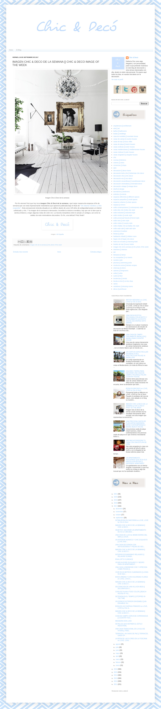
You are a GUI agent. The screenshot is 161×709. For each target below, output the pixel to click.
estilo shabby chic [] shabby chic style (126, 226)
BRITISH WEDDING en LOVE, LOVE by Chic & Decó (136, 301)
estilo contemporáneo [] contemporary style (128, 207)
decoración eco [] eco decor (123, 178)
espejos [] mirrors (119, 205)
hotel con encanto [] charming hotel (125, 242)
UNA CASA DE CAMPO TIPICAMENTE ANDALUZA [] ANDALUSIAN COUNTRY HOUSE (136, 337)
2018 (116, 503)
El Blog (18, 50)
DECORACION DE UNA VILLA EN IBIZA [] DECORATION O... (130, 587)
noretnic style (118, 260)
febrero (118, 662)
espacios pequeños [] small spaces (125, 199)
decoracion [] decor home (122, 170)
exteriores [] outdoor (120, 231)
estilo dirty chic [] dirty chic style (124, 210)
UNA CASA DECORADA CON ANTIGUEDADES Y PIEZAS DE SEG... (130, 545)
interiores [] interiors (120, 249)
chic (114, 157)
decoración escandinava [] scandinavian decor (129, 181)
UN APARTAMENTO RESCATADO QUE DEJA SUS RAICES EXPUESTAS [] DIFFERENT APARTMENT (136, 460)
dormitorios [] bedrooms (121, 192)
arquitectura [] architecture (122, 126)
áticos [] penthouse (119, 289)
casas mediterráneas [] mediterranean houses (129, 149)
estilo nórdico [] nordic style (122, 215)
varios (115, 284)
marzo (118, 659)
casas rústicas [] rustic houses (123, 152)
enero (118, 665)
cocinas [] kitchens (119, 160)
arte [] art (116, 128)
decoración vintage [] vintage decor (125, 186)
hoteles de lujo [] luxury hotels (123, 244)
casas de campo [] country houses (125, 139)
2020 (116, 497)
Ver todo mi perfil (117, 79)
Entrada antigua (95, 252)
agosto (118, 644)
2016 (116, 669)
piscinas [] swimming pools (122, 263)
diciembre (119, 509)
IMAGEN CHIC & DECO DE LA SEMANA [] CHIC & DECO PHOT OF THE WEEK (137, 406)
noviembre (119, 511)
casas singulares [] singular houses (125, 155)
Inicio (11, 50)
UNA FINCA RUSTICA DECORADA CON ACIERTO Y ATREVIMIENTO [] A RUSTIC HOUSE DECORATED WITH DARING (136, 319)
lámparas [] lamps (119, 255)
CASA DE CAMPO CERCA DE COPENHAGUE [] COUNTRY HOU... (131, 617)
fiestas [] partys (118, 234)
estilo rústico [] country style (123, 223)
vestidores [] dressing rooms (123, 286)
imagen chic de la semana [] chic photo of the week (46, 245)
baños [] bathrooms (120, 131)
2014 (116, 675)
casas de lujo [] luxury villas (122, 141)
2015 (116, 672)
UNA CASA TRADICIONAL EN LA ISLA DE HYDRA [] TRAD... (130, 630)
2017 (116, 506)
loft (114, 252)
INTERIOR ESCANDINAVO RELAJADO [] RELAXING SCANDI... (129, 555)
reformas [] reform (119, 268)
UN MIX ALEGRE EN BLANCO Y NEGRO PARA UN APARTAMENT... (129, 563)
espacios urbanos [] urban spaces (125, 202)
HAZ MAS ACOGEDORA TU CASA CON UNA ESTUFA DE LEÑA (136, 442)
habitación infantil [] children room (125, 236)
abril (117, 656)
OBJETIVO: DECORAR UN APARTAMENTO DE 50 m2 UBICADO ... (130, 531)
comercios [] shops (119, 165)
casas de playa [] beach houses (124, 144)
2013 (116, 678)
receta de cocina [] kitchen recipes (125, 265)
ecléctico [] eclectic (119, 194)
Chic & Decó (133, 57)
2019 (116, 500)
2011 (116, 684)
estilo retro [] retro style (121, 220)
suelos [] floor (118, 276)
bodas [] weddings (119, 134)
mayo (118, 653)
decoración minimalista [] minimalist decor (127, 184)
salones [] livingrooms (120, 270)
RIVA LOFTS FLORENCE (124, 559)
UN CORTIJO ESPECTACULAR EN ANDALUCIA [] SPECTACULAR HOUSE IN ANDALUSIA (137, 354)
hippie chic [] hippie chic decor (123, 239)
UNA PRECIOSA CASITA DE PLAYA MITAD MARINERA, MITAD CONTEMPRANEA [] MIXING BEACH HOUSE (136, 424)
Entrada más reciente (20, 252)
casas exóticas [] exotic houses (124, 147)
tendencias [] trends (120, 278)
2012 (116, 681)
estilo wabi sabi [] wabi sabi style (124, 228)
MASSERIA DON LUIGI (123, 621)
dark (114, 168)
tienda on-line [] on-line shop (123, 281)
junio (117, 650)
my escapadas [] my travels (122, 257)
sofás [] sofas (118, 273)
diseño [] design (118, 189)
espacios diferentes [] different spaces (126, 197)
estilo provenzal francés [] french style (126, 218)
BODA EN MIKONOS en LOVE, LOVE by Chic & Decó (137, 389)
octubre (118, 515)
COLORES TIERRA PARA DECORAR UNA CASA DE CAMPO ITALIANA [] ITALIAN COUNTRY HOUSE (136, 374)
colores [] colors (118, 163)
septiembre (120, 518)
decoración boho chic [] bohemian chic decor (128, 173)
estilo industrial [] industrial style (124, 213)
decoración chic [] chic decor (123, 176)
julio (117, 647)
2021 (116, 494)
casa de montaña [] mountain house (125, 136)
